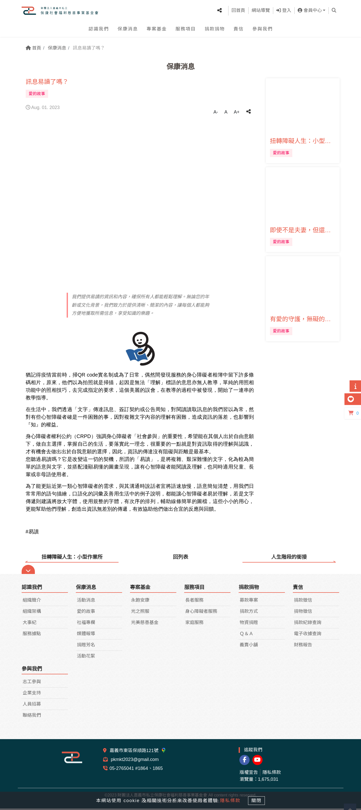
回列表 (180, 557)
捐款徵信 (303, 601)
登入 (283, 11)
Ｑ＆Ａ (246, 635)
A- (215, 112)
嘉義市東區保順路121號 (138, 752)
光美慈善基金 (144, 624)
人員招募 (32, 705)
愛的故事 (86, 613)
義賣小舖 (249, 646)
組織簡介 (32, 601)
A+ (237, 112)
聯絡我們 (32, 717)
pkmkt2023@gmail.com (134, 761)
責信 (239, 30)
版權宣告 (249, 773)
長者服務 (194, 601)
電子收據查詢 (307, 635)
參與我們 (262, 30)
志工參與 (32, 683)
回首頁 (238, 11)
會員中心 (310, 11)
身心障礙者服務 (201, 613)
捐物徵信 (303, 613)
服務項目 (186, 30)
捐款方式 (249, 613)
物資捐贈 (249, 624)
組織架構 (32, 613)
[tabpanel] (140, 202)
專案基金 (157, 30)
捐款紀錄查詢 (307, 624)
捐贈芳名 (86, 646)
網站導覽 (261, 11)
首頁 (33, 48)
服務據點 (32, 635)
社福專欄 (86, 624)
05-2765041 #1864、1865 (136, 770)
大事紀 (29, 624)
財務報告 (303, 646)
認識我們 (99, 30)
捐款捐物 (215, 30)
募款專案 (249, 601)
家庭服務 (194, 624)
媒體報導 (86, 635)
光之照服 (140, 613)
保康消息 (128, 30)
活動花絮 (86, 657)
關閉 (258, 800)
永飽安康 (140, 601)
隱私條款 (272, 773)
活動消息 (86, 601)
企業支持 (32, 694)
